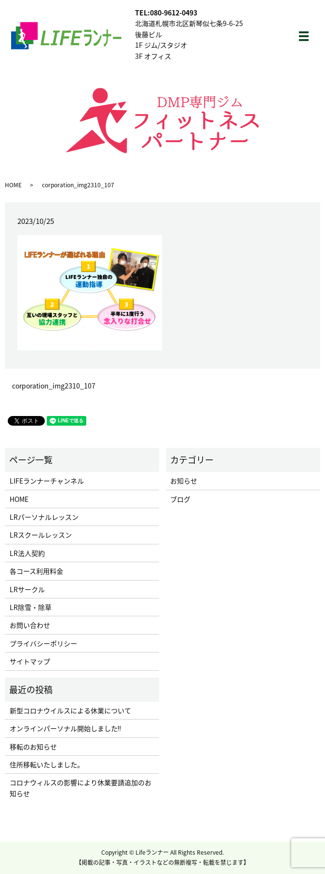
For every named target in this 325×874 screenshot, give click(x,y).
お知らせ (183, 481)
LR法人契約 (27, 553)
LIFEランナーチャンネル (47, 481)
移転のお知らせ (33, 746)
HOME (13, 184)
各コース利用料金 (36, 571)
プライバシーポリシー (43, 643)
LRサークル (27, 589)
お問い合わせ (30, 625)
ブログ (180, 499)
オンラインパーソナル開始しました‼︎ (65, 728)
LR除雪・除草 (31, 607)
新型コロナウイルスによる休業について (70, 710)
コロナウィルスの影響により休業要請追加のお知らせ (80, 787)
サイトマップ (30, 661)
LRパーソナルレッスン (44, 517)
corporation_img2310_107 (53, 385)
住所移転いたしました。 (47, 764)
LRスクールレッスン (41, 535)
